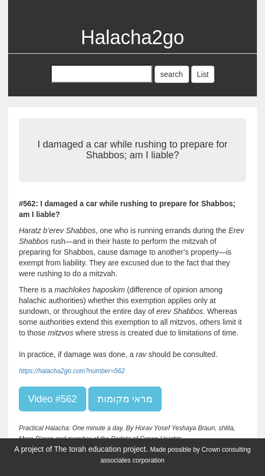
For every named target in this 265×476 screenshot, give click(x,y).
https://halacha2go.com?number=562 (72, 371)
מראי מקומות (124, 399)
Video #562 (52, 399)
